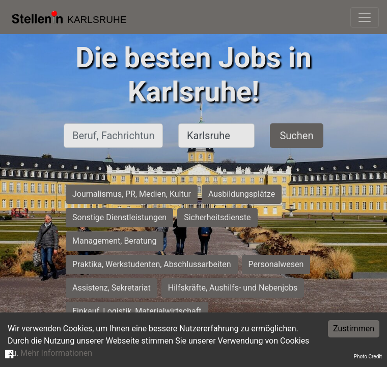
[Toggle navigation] (364, 17)
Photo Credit (368, 356)
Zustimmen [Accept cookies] (353, 328)
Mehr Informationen (56, 353)
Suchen (296, 135)
